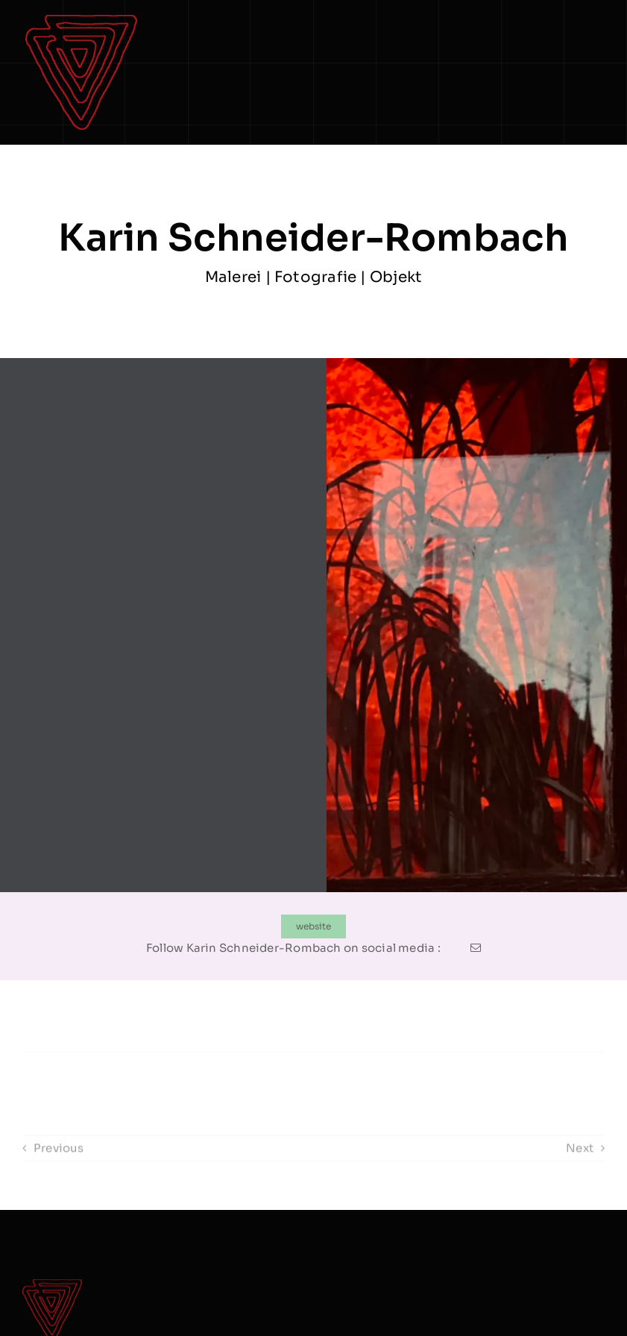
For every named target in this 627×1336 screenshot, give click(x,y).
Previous (59, 1156)
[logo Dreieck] (81, 20)
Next (579, 1156)
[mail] (475, 948)
